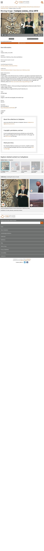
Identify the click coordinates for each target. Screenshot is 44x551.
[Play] (2, 35)
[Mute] (39, 35)
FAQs (2, 243)
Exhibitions (3, 240)
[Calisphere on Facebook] (27, 262)
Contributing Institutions (6, 233)
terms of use (8, 136)
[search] (42, 2)
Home (2, 227)
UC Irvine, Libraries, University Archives (9, 7)
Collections (3, 236)
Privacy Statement (5, 249)
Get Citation (11, 38)
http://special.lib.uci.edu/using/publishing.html (21, 81)
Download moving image (33, 38)
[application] (22, 25)
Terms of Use (3, 246)
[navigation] (2, 2)
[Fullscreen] (41, 35)
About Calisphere (4, 230)
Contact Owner (22, 43)
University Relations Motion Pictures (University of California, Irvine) (15, 70)
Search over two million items (8, 220)
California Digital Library (25, 260)
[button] (22, 25)
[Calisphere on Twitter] (25, 262)
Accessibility (3, 253)
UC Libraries (28, 259)
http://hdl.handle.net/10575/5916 (8, 108)
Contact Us (3, 256)
